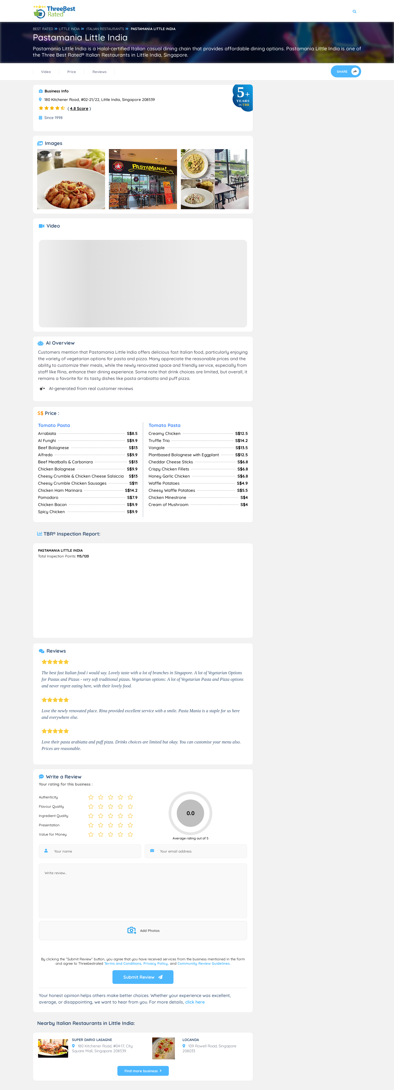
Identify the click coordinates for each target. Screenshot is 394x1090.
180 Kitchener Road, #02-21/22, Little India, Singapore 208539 (97, 99)
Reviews (99, 71)
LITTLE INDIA (69, 29)
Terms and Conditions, (123, 963)
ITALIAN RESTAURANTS (105, 29)
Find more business (143, 1071)
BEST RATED (43, 29)
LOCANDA (190, 1039)
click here (195, 1002)
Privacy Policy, (156, 963)
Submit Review (143, 977)
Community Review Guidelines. (204, 963)
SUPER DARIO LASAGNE (92, 1039)
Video (46, 71)
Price (71, 71)
